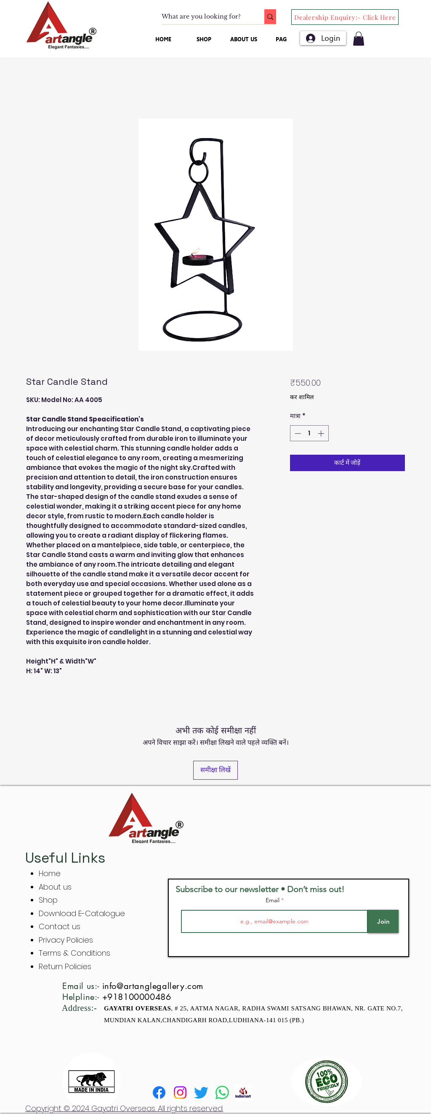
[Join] (383, 921)
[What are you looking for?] (204, 16)
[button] (358, 38)
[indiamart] (243, 1092)
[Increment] (321, 433)
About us (55, 887)
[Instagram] (180, 1092)
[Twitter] (201, 1092)
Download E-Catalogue (82, 913)
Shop (48, 900)
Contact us (59, 926)
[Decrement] (297, 433)
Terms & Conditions (74, 953)
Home (50, 873)
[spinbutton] (309, 433)
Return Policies (65, 966)
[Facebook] (159, 1092)
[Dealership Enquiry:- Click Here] (345, 17)
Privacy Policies (67, 940)
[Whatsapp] (222, 1092)
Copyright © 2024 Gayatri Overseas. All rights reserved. (124, 1108)
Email (273, 900)
